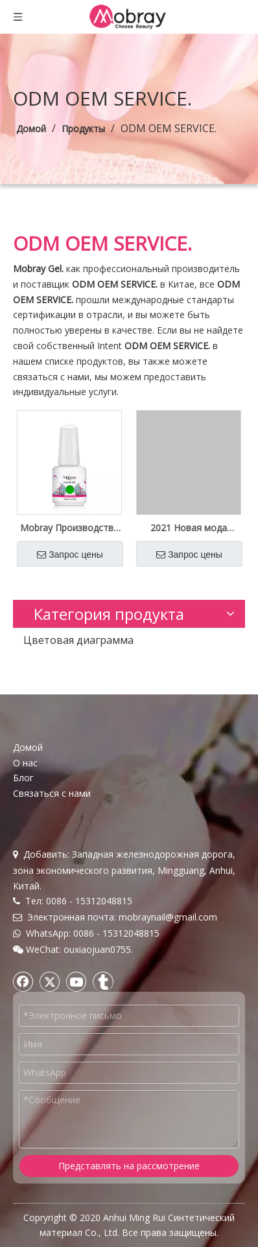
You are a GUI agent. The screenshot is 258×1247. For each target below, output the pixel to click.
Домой (28, 747)
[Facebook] (23, 981)
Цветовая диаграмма (78, 640)
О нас (25, 763)
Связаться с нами (52, 793)
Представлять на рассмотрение (129, 1166)
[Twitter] (50, 981)
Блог (23, 778)
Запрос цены (70, 554)
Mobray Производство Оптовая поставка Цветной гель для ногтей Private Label (69, 527)
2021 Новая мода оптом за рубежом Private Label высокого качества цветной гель (189, 527)
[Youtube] (76, 981)
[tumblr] (103, 981)
